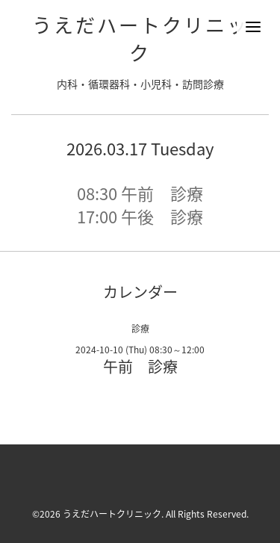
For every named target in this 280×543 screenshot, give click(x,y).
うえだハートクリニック (140, 38)
